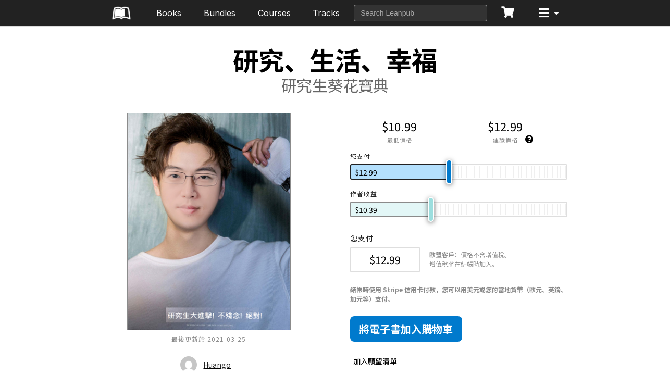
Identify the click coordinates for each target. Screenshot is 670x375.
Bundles (219, 13)
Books (168, 13)
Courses (274, 13)
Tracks (326, 13)
